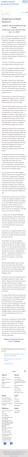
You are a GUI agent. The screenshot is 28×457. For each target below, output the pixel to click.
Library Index (4, 413)
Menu (25, 1)
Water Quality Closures (18, 392)
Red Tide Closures (17, 390)
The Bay (16, 375)
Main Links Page (5, 415)
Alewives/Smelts (17, 389)
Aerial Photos (17, 401)
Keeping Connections (6, 387)
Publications (5, 408)
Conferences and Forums (6, 432)
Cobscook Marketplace (6, 398)
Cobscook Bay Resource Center (9, 3)
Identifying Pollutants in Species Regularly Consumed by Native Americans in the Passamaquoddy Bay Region (7, 423)
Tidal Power (16, 387)
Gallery (16, 395)
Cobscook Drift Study (6, 401)
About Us (4, 375)
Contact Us (21, 454)
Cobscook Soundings (18, 385)
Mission (3, 377)
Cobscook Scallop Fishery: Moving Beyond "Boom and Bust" (19, 382)
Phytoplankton (17, 405)
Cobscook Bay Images (18, 403)
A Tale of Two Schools (6, 440)
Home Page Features (8, 363)
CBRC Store (16, 412)
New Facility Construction (7, 399)
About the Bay (17, 377)
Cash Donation (17, 410)
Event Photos (16, 399)
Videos (15, 398)
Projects (4, 395)
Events (3, 385)
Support (16, 408)
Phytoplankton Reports (6, 431)
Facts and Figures (17, 379)
